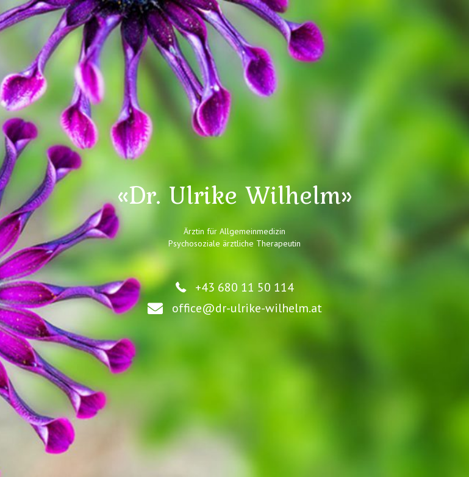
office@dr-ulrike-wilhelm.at (247, 308)
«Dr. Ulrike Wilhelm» (235, 194)
